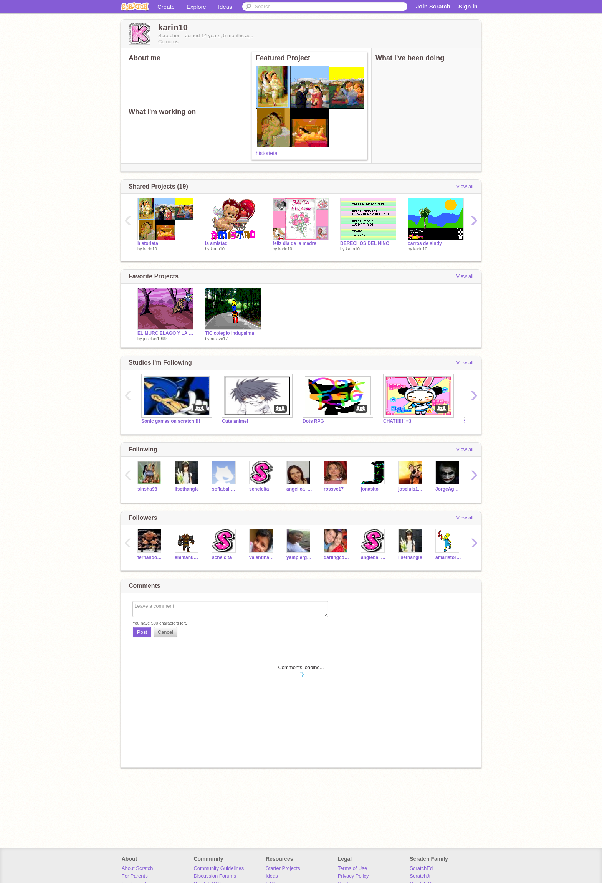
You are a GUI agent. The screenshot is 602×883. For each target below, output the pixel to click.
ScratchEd (421, 868)
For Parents (135, 876)
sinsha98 (147, 489)
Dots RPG (313, 421)
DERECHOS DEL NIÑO (364, 243)
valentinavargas (262, 557)
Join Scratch (433, 6)
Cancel (165, 632)
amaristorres (448, 557)
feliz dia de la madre (294, 243)
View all (464, 186)
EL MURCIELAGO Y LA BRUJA (165, 333)
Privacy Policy (353, 876)
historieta (267, 153)
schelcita (259, 489)
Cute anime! (235, 421)
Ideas (225, 6)
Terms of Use (352, 868)
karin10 (150, 248)
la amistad (216, 243)
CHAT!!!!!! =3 (397, 421)
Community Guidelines (219, 868)
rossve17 (219, 338)
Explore (196, 6)
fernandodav (150, 557)
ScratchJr (420, 876)
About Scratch (137, 868)
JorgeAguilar (448, 489)
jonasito (370, 489)
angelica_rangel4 (299, 489)
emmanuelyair (187, 557)
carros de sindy (425, 243)
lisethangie (187, 489)
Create (166, 6)
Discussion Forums (215, 876)
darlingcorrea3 (336, 557)
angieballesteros (374, 557)
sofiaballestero (225, 489)
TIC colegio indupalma (229, 333)
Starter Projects (283, 868)
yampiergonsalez (299, 557)
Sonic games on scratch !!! (170, 421)
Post (142, 632)
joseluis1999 (155, 338)
